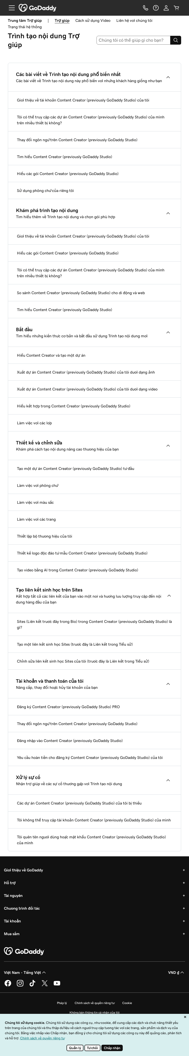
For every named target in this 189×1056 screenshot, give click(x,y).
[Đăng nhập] (166, 8)
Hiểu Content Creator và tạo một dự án (51, 355)
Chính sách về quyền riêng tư (94, 1003)
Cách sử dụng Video (92, 20)
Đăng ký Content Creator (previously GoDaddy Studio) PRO (68, 707)
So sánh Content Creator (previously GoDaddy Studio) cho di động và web (81, 293)
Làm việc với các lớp (34, 423)
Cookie (127, 1003)
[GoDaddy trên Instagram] (20, 986)
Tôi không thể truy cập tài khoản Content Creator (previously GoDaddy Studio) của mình (94, 820)
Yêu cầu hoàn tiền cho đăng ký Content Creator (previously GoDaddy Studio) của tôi (90, 757)
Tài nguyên (13, 895)
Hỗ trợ (9, 883)
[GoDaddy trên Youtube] (57, 986)
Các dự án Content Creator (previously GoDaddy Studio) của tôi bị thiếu (79, 803)
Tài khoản (12, 921)
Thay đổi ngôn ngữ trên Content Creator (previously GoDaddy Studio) (77, 140)
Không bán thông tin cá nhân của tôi (94, 1012)
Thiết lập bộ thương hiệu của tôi (44, 536)
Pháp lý (62, 1003)
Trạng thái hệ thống (25, 27)
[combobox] (133, 40)
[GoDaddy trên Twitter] (45, 986)
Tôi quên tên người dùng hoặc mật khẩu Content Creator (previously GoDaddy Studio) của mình (91, 840)
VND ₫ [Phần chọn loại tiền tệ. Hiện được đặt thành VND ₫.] (176, 972)
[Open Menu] (10, 8)
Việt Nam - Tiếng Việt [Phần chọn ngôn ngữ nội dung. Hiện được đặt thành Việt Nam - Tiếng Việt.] (25, 972)
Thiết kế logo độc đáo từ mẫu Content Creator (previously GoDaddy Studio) (82, 553)
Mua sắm (12, 934)
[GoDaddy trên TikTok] (32, 986)
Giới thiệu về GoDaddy (23, 870)
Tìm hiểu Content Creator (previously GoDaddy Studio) (64, 157)
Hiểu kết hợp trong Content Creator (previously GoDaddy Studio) (73, 406)
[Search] (175, 40)
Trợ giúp (62, 20)
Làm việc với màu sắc (35, 502)
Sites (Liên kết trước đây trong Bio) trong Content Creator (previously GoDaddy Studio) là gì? (94, 624)
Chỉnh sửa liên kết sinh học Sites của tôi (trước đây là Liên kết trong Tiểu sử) (83, 661)
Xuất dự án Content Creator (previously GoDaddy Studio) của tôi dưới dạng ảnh (86, 372)
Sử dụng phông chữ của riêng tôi (45, 190)
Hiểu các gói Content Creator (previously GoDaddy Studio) (68, 174)
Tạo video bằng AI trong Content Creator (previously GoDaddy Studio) (77, 570)
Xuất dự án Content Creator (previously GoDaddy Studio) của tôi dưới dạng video (87, 389)
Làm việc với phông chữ (37, 485)
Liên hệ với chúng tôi (134, 20)
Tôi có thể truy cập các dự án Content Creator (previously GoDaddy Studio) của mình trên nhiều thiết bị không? (90, 120)
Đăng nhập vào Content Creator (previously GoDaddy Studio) (70, 740)
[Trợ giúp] (156, 8)
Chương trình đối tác (22, 908)
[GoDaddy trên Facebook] (8, 986)
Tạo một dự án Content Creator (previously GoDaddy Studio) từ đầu (75, 468)
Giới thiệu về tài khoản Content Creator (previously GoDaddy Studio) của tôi (83, 100)
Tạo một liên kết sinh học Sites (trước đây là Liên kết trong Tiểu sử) (75, 644)
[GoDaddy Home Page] (24, 951)
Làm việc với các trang (36, 519)
